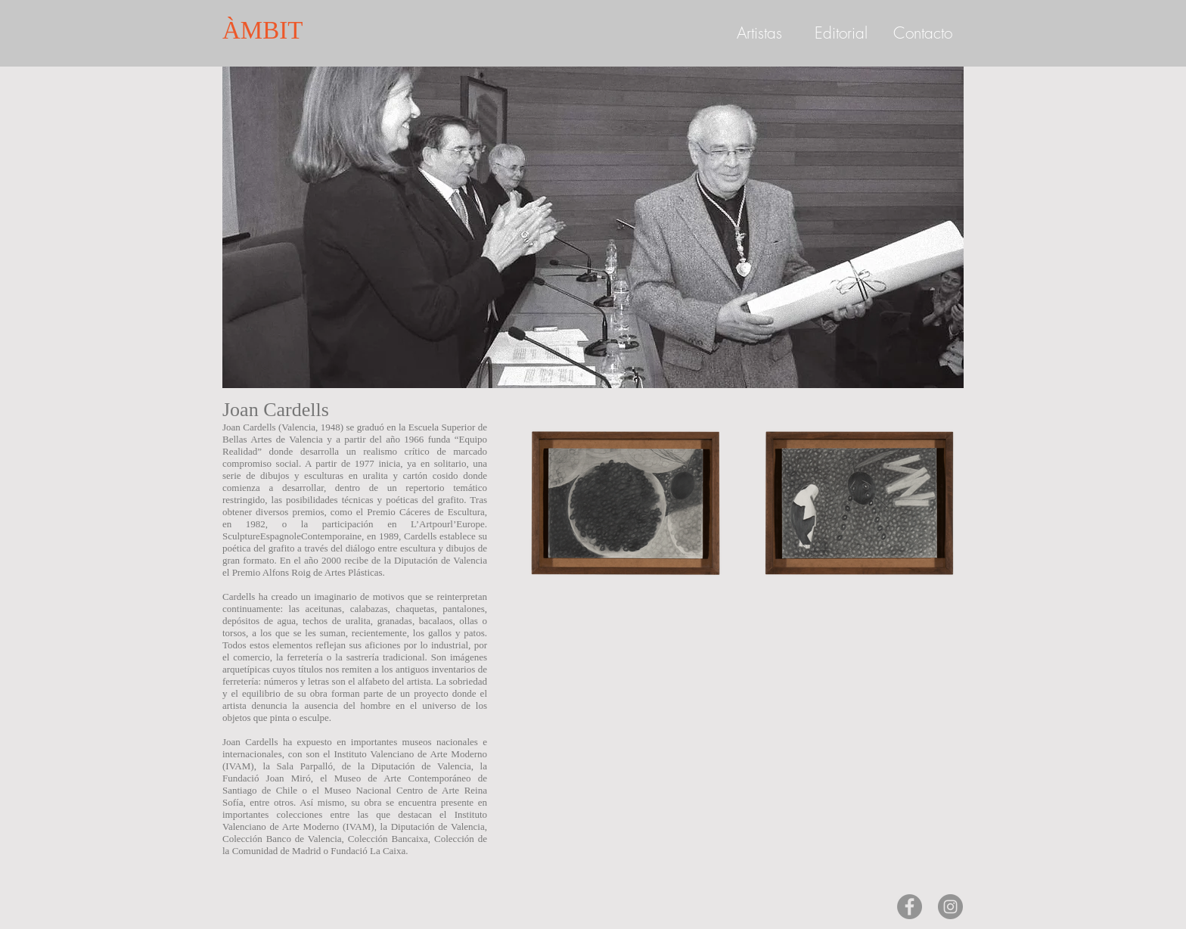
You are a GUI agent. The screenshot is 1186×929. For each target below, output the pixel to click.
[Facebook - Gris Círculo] (909, 906)
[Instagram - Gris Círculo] (950, 906)
